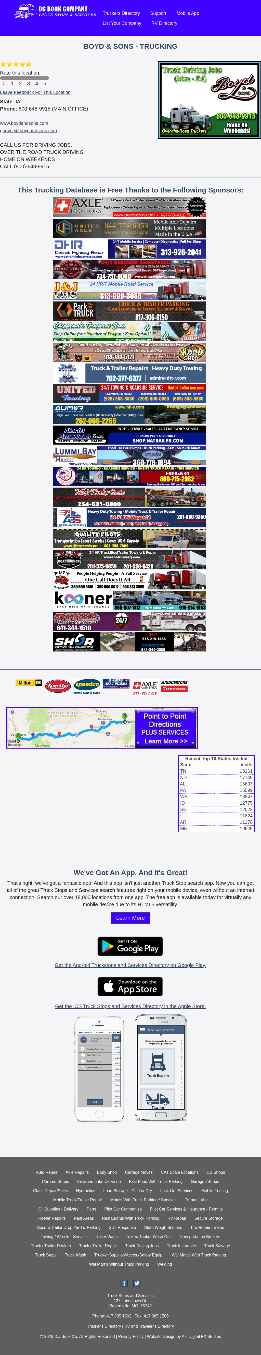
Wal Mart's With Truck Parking (199, 1255)
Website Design (161, 1336)
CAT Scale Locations (180, 1172)
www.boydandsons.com (24, 123)
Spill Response (122, 1227)
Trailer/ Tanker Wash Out (148, 1237)
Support (158, 13)
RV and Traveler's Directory (149, 1326)
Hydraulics (85, 1191)
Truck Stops (46, 1255)
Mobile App (187, 13)
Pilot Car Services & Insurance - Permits (186, 1209)
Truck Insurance (181, 1246)
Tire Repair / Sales (207, 1227)
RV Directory (164, 23)
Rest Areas (84, 1218)
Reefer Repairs (52, 1218)
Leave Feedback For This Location (35, 92)
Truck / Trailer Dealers (51, 1246)
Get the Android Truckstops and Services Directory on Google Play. (130, 965)
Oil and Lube (196, 1200)
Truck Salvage (217, 1246)
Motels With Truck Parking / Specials (143, 1200)
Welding (164, 1264)
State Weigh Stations (163, 1227)
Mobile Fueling (214, 1191)
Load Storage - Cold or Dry (127, 1191)
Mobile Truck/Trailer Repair (77, 1200)
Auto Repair (47, 1172)
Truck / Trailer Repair (98, 1246)
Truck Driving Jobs (142, 1246)
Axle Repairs (77, 1172)
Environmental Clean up (99, 1181)
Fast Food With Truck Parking (156, 1181)
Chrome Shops (55, 1181)
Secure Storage (208, 1218)
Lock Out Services (176, 1191)
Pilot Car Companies (123, 1209)
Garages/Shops (205, 1181)
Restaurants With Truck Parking (130, 1218)
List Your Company (122, 23)
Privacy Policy (131, 1336)
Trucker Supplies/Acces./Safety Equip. (129, 1255)
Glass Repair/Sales (50, 1191)
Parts (91, 1209)
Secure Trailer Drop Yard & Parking (68, 1227)
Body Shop (107, 1172)
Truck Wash (75, 1255)
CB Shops (216, 1172)
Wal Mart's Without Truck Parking (119, 1264)
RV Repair (176, 1218)
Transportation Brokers (199, 1237)
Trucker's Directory (104, 1326)
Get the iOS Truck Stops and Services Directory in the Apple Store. (130, 1006)
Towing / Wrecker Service (64, 1237)
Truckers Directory (121, 13)
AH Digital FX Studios (201, 1336)
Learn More (130, 918)
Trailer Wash (106, 1237)
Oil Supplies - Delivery (58, 1209)
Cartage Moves (139, 1172)
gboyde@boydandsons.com (28, 130)
